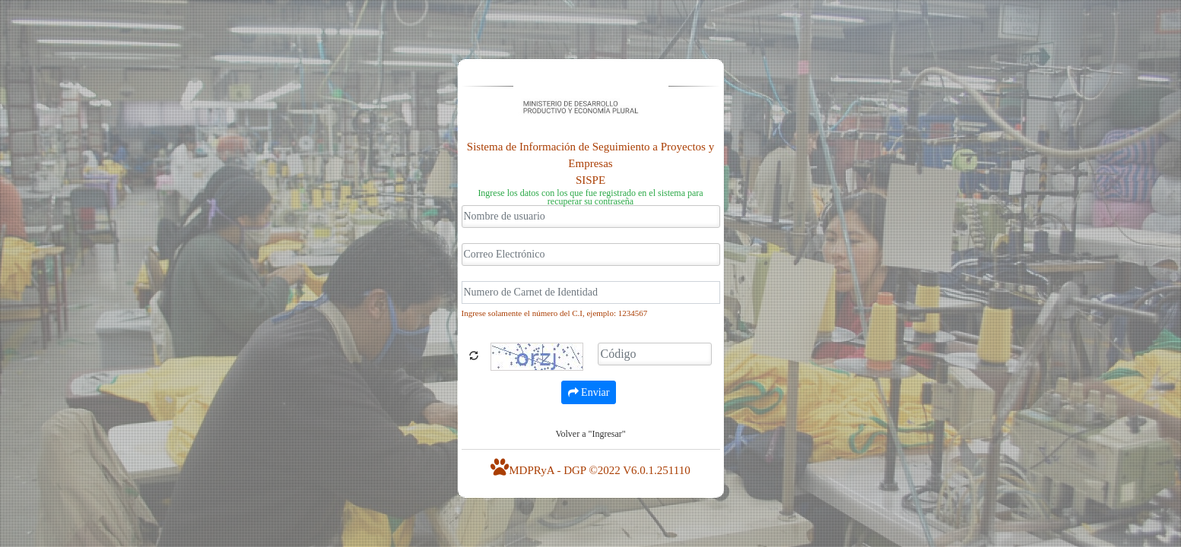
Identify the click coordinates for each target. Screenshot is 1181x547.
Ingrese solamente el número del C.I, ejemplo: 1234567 (555, 313)
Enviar (589, 392)
